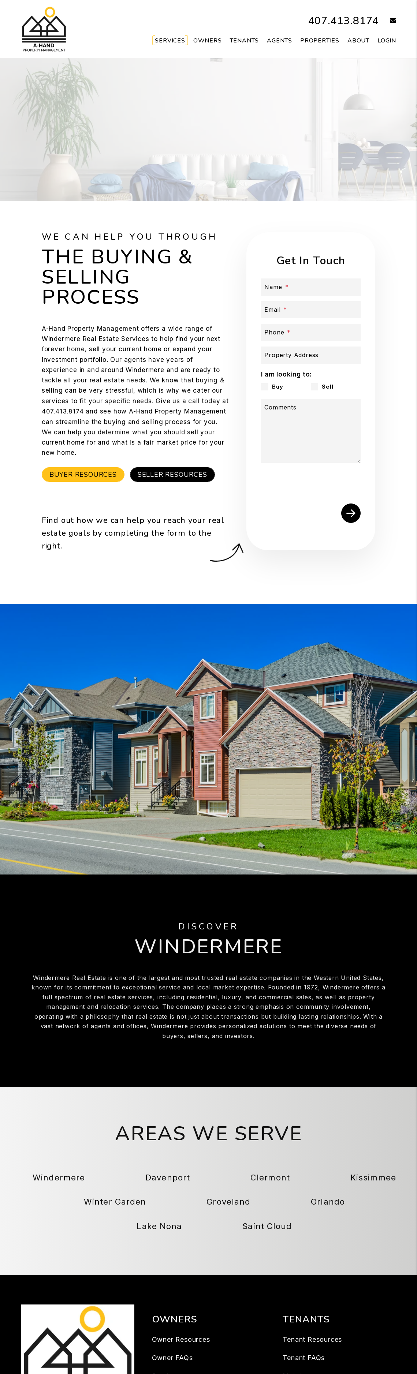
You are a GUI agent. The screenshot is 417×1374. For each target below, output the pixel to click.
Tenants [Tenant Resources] (244, 41)
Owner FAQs (172, 1357)
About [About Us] (358, 41)
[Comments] (311, 431)
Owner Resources (181, 1339)
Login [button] (386, 41)
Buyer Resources (83, 474)
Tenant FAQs (304, 1357)
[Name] (311, 287)
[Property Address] (311, 355)
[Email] (311, 309)
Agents (279, 41)
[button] (387, 21)
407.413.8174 (341, 20)
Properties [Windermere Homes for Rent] (319, 41)
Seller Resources (172, 474)
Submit (351, 513)
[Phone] (311, 332)
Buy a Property (167, 159)
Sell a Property (250, 159)
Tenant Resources (312, 1339)
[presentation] (316, 482)
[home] (44, 29)
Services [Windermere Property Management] (170, 41)
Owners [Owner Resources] (207, 41)
